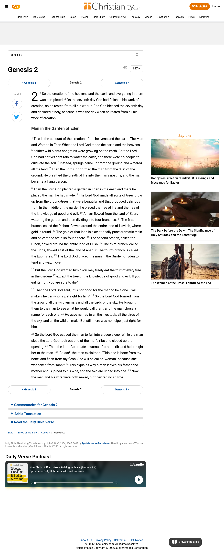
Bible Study (99, 17)
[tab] (75, 404)
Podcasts (179, 17)
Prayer (84, 17)
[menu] (6, 7)
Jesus (73, 17)
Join (199, 6)
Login (216, 6)
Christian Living (117, 17)
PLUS (191, 17)
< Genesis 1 (29, 82)
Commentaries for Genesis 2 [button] (34, 405)
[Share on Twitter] (17, 117)
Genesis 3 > (122, 82)
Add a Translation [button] (26, 414)
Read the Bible (57, 17)
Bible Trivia (22, 17)
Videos (148, 17)
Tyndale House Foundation (96, 443)
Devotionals (163, 17)
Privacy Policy (103, 540)
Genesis (45, 432)
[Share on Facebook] (17, 104)
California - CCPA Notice (128, 540)
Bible (10, 432)
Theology (135, 17)
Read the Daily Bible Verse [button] (32, 422)
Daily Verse (39, 17)
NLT (136, 68)
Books (27, 432)
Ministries (204, 17)
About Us (86, 540)
